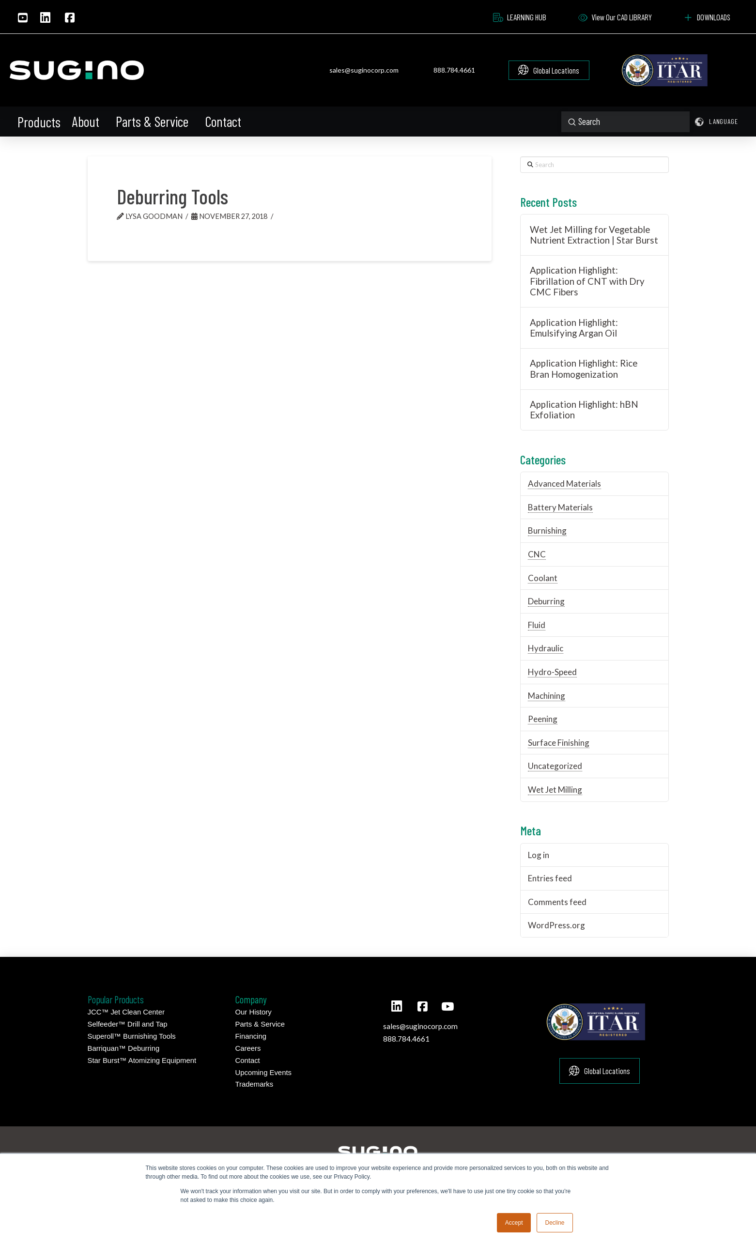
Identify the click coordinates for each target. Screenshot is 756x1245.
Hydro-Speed (552, 672)
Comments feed (557, 902)
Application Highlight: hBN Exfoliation (584, 410)
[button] (39, 122)
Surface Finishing (558, 743)
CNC (537, 554)
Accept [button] (514, 1222)
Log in (538, 855)
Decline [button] (554, 1222)
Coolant (542, 578)
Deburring (546, 601)
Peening (542, 719)
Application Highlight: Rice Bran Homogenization (583, 369)
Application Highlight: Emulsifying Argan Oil (574, 328)
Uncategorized (555, 766)
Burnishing (547, 530)
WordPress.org (556, 925)
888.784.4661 (454, 70)
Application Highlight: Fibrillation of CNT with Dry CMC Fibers (587, 281)
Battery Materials (560, 507)
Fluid (536, 625)
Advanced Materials (564, 483)
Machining (546, 696)
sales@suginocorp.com (364, 70)
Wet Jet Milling (555, 789)
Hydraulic (545, 648)
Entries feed (550, 878)
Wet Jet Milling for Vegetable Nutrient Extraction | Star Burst (594, 235)
